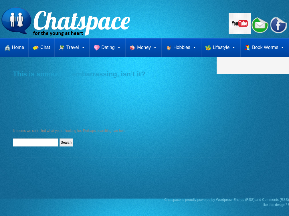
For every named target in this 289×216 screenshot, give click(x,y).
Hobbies (185, 47)
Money (147, 47)
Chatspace (172, 200)
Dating (111, 47)
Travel (75, 47)
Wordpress (224, 200)
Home (18, 47)
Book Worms (268, 47)
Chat (45, 47)
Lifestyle (224, 47)
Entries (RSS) (243, 200)
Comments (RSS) (275, 200)
